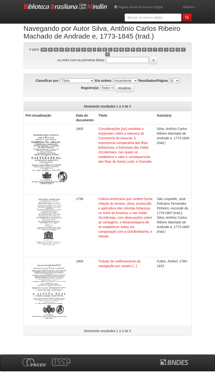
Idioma (189, 7)
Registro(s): (90, 88)
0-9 (44, 49)
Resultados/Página (153, 80)
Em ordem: (103, 80)
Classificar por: (48, 80)
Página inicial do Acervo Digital (138, 7)
